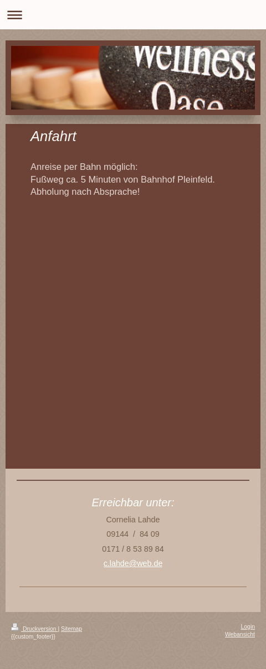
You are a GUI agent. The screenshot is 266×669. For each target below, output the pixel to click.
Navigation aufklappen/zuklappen (133, 15)
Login (248, 627)
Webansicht (240, 634)
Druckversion (34, 629)
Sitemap (71, 629)
